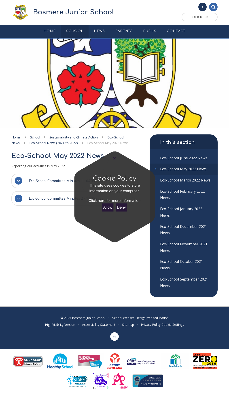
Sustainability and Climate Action (73, 137)
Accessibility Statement (98, 324)
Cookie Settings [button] (172, 324)
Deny (121, 207)
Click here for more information (114, 201)
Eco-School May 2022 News (107, 142)
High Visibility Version (60, 324)
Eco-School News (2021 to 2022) (53, 142)
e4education (160, 318)
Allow (107, 207)
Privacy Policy (151, 324)
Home (16, 137)
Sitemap (128, 324)
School (35, 137)
